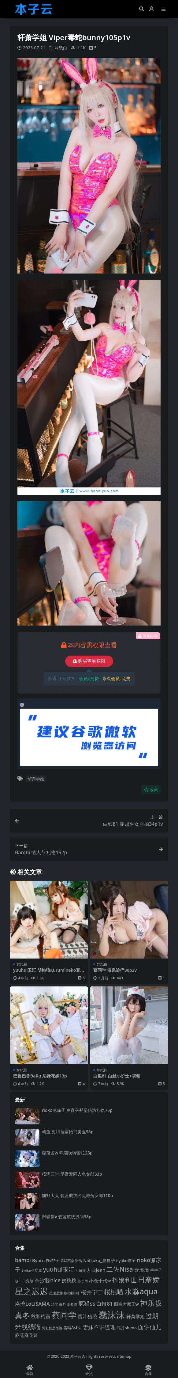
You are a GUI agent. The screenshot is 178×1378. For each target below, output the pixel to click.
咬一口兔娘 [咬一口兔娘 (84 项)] (24, 1280)
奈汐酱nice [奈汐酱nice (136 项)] (48, 1280)
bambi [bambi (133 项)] (23, 1260)
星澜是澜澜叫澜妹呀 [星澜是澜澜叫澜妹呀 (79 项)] (64, 1293)
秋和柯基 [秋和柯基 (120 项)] (40, 1316)
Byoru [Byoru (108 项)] (38, 1260)
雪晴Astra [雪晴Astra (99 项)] (72, 1327)
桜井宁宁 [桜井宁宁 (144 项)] (92, 1292)
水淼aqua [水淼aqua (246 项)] (141, 1291)
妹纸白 (60, 48)
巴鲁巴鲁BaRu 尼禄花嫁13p (40, 1076)
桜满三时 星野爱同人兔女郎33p (72, 1174)
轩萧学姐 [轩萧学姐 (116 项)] (135, 1316)
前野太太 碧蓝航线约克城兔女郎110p (77, 1195)
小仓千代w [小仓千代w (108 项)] (100, 1280)
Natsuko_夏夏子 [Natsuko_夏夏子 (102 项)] (99, 1260)
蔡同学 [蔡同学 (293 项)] (64, 1314)
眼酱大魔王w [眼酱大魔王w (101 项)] (126, 1304)
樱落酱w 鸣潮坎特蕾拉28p (67, 1152)
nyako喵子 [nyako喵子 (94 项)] (125, 1260)
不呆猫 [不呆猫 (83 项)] (81, 1270)
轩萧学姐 (36, 778)
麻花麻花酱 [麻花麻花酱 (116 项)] (26, 1334)
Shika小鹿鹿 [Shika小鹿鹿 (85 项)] (32, 1270)
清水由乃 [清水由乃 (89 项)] (58, 1304)
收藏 (151, 789)
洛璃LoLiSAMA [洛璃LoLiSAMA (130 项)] (32, 1303)
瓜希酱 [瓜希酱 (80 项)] (72, 1304)
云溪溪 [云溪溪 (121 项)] (141, 1269)
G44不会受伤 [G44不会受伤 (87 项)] (71, 1260)
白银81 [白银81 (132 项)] (104, 1303)
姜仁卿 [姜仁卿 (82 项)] (83, 1280)
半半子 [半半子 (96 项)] (156, 1270)
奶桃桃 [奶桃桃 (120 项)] (69, 1280)
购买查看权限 (89, 661)
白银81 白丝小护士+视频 (116, 1076)
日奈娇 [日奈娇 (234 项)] (149, 1279)
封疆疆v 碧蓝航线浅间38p (66, 1216)
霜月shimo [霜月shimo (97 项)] (127, 1327)
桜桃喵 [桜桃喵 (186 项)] (113, 1291)
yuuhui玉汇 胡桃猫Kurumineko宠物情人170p (48, 972)
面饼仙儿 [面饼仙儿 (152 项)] (149, 1326)
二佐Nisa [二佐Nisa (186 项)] (119, 1269)
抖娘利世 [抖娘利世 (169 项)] (124, 1280)
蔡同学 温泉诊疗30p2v (115, 970)
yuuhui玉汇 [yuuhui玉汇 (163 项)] (58, 1269)
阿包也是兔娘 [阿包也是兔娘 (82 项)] (52, 1327)
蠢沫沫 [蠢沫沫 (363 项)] (111, 1314)
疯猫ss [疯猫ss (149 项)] (86, 1303)
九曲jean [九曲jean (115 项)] (96, 1270)
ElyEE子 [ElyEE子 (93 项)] (52, 1260)
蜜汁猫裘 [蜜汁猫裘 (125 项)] (87, 1316)
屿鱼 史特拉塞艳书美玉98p (67, 1131)
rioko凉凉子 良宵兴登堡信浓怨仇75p (77, 1110)
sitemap (124, 1356)
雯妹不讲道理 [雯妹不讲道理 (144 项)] (99, 1326)
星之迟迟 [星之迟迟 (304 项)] (31, 1290)
